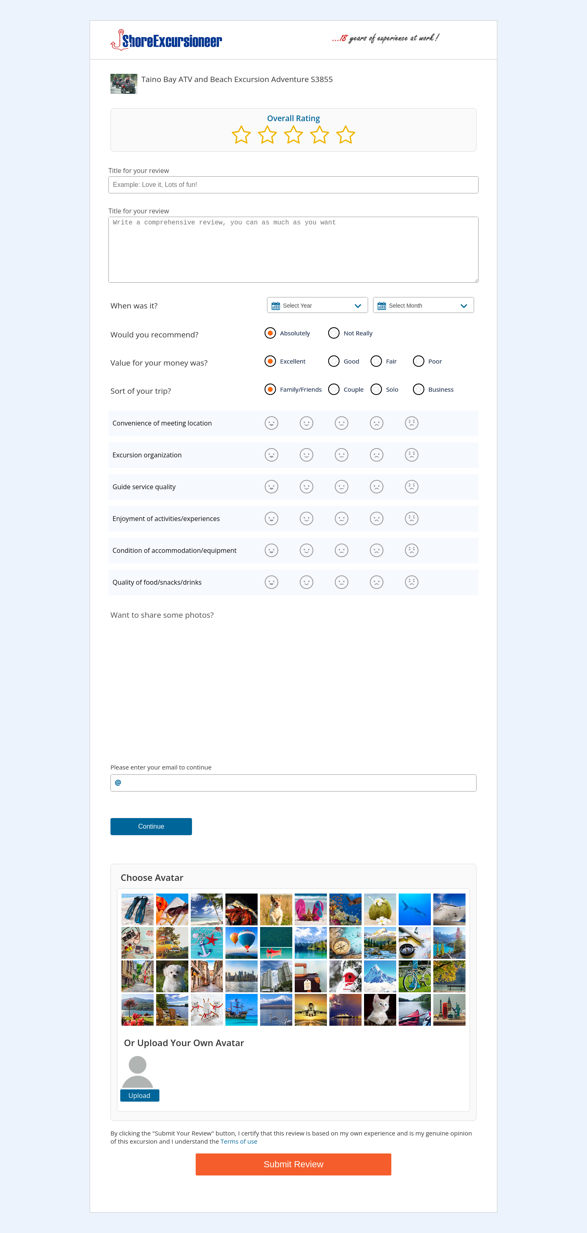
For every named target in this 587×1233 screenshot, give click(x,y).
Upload (139, 1095)
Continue (151, 826)
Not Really (358, 333)
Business (441, 389)
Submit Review (294, 1164)
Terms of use (239, 1141)
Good (351, 361)
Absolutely (295, 333)
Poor (435, 361)
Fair (391, 361)
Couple (354, 389)
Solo (392, 389)
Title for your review (138, 170)
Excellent (292, 361)
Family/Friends (301, 389)
